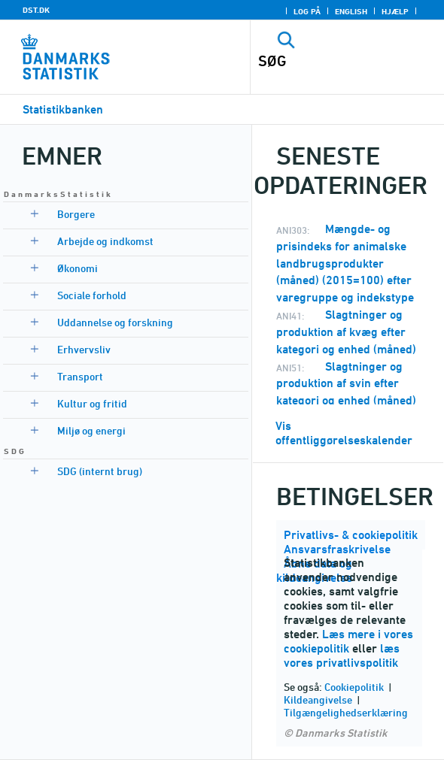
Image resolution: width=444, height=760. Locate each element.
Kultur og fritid (92, 403)
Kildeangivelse (318, 699)
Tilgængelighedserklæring (346, 712)
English (351, 11)
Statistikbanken (63, 109)
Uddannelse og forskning (115, 322)
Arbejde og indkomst (105, 241)
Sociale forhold (91, 295)
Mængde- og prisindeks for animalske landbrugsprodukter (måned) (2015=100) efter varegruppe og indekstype (345, 263)
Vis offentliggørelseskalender (343, 433)
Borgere (76, 213)
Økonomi (77, 268)
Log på (307, 11)
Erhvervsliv (84, 349)
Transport (80, 376)
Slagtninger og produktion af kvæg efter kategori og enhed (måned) (346, 331)
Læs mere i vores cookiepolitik (348, 641)
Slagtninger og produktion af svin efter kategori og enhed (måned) (346, 383)
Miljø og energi (91, 430)
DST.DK (36, 10)
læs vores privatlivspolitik (342, 655)
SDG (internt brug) (99, 471)
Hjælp (395, 11)
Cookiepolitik (354, 686)
